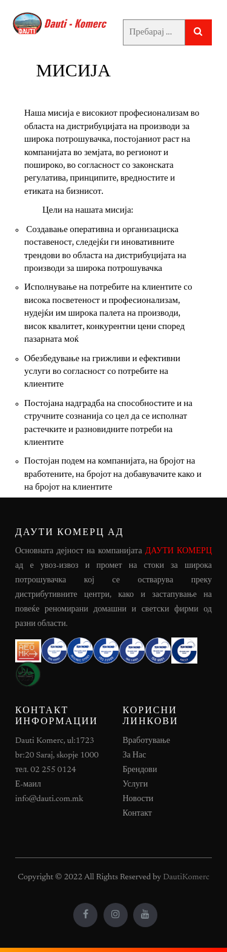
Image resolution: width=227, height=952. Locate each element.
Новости (138, 799)
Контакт (137, 814)
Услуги (135, 785)
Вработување (146, 741)
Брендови (140, 770)
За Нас (134, 755)
